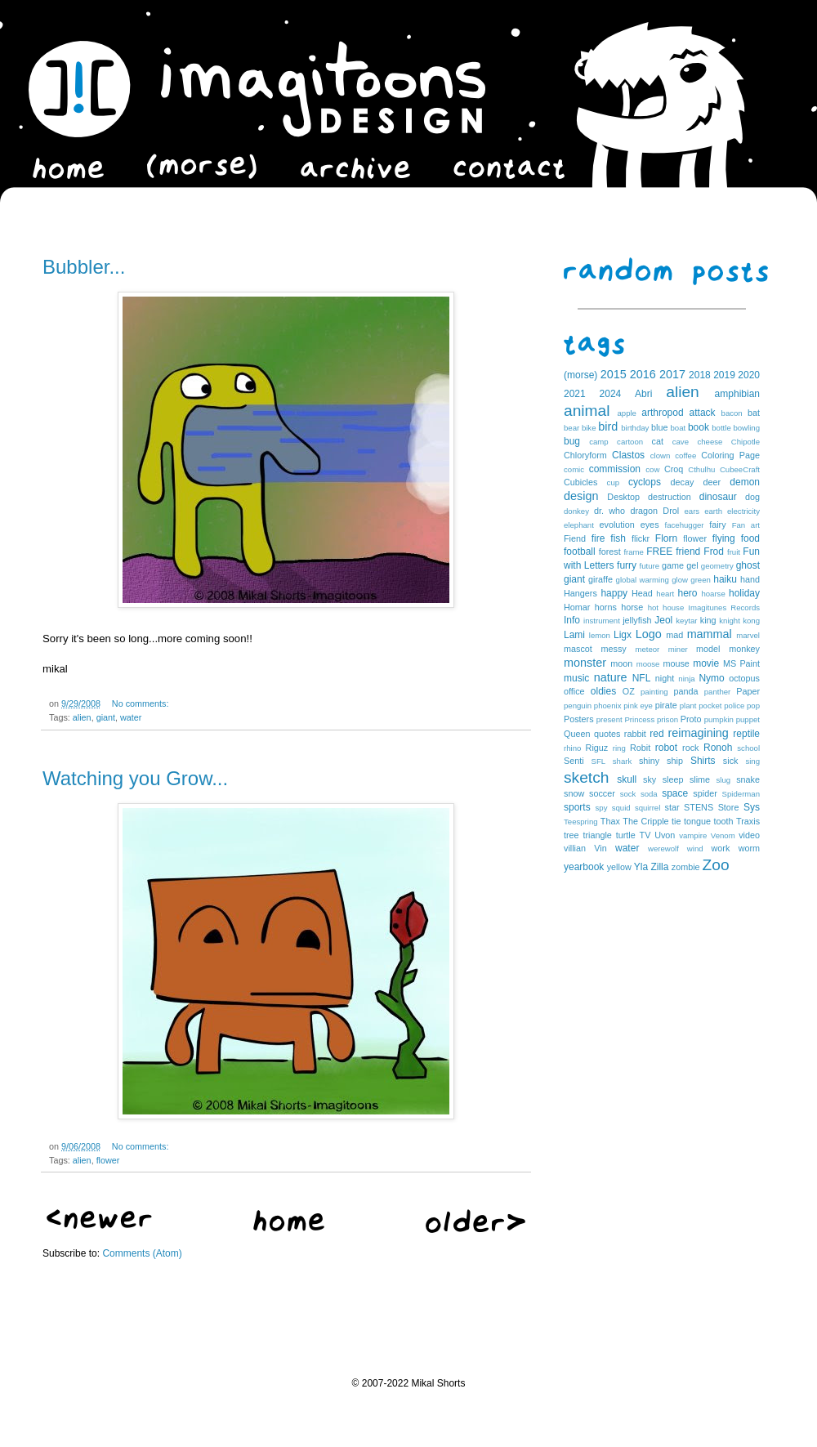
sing (752, 761)
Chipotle (745, 441)
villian (575, 848)
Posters (579, 719)
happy (613, 593)
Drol (671, 511)
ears (691, 511)
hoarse (713, 593)
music (576, 678)
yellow (619, 867)
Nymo (711, 678)
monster (585, 662)
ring (619, 748)
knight (729, 620)
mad (674, 635)
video (749, 835)
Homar (577, 607)
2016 (643, 374)
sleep (673, 779)
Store (728, 807)
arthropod (662, 412)
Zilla (659, 867)
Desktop (623, 497)
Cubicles (580, 482)
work (721, 848)
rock (690, 748)
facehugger (684, 524)
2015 (613, 374)
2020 (749, 375)
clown (660, 455)
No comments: (140, 703)
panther (717, 691)
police (734, 705)
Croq (673, 469)
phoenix (608, 705)
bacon (732, 413)
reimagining (697, 732)
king (708, 620)
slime (700, 779)
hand (750, 579)
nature (610, 677)
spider (705, 793)
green (700, 579)
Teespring (581, 821)
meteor (647, 649)
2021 (575, 394)
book (698, 427)
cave (680, 441)
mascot (578, 649)
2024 (611, 394)
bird (608, 426)
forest (610, 551)
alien (82, 717)
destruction (669, 497)
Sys (751, 807)
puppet (748, 719)
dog (752, 497)
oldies (603, 691)
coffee (685, 455)
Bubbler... (83, 267)
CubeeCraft (740, 469)
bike (589, 427)
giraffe (600, 579)
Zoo (716, 864)
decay (682, 482)
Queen (577, 734)
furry (626, 565)
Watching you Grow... (135, 778)
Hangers (580, 593)
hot (653, 607)
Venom (723, 835)
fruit (733, 551)
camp (598, 441)
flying (723, 538)
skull (626, 779)
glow (680, 579)
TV (645, 835)
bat (754, 413)
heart (665, 593)
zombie (686, 867)
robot (666, 747)
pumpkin (719, 719)
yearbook (584, 867)
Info (572, 620)
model (708, 649)
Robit (640, 748)
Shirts (703, 760)
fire (598, 538)
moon (621, 663)
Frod (713, 551)
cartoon (630, 441)
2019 (724, 375)
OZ (629, 691)
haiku (725, 579)
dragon (644, 511)
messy (614, 649)
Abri (643, 394)
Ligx (623, 635)
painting (654, 691)
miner (678, 649)
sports (577, 807)
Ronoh (717, 747)
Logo (649, 634)
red (656, 733)
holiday (744, 593)
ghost (748, 565)
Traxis (748, 821)
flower (108, 1160)
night (664, 678)
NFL (641, 678)
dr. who (609, 511)
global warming (642, 579)
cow (652, 469)
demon (745, 482)
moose (648, 663)
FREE (659, 551)
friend (688, 551)
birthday (635, 427)
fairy (717, 524)
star (672, 807)
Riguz (597, 748)
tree (571, 835)
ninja (686, 678)
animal (587, 410)
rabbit (635, 734)
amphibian (737, 394)
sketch (586, 777)
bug (572, 441)
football (580, 551)
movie (706, 663)
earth (713, 511)
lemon (599, 635)
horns (606, 607)
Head (642, 593)
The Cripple (645, 821)
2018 (700, 375)
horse (632, 607)
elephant (579, 524)
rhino (572, 748)
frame (633, 551)
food (750, 538)
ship (675, 761)
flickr (641, 538)
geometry (717, 565)
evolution (616, 524)
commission (615, 469)
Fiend (575, 538)
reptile (746, 733)
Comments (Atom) (141, 1253)
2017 (672, 374)
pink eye (638, 705)
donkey (576, 511)
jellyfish (637, 620)
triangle (597, 835)
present (609, 719)
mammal (709, 634)
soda (649, 793)
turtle (626, 835)
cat (657, 441)
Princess (639, 719)
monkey (744, 649)
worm (749, 848)
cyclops (644, 482)
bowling (746, 427)
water (130, 717)
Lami (574, 635)
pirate (666, 705)
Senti (574, 761)
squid (621, 807)
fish (618, 538)
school (748, 748)
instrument (601, 620)
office (574, 691)
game (673, 565)
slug (724, 779)
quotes (607, 734)
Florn (666, 538)
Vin (600, 848)
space (675, 793)
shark (622, 761)
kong (751, 620)
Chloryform (585, 455)
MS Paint (741, 663)
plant (688, 705)
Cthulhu (701, 469)
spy (602, 807)
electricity (743, 511)
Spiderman (741, 793)
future (650, 565)
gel (692, 565)
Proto (691, 719)
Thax (610, 821)
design (581, 495)
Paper (748, 691)
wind (695, 848)
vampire (693, 835)
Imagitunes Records (724, 607)
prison (667, 719)
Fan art (746, 524)
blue (659, 427)
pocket (710, 705)
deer (712, 482)
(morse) (580, 375)
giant (105, 717)
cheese (709, 441)
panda (686, 691)
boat (678, 427)
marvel (748, 635)
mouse (676, 663)
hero (687, 593)
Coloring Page (730, 455)
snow (574, 793)
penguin (578, 705)
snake (748, 779)
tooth (724, 821)
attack (703, 412)
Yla (641, 867)
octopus (744, 678)
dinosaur (718, 496)
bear (571, 427)
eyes (650, 524)
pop (753, 705)
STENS (698, 807)
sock (628, 793)
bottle (721, 427)
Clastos (628, 455)
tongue (697, 821)
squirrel (647, 807)
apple (626, 413)
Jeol (663, 620)
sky (649, 779)
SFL (599, 761)
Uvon (664, 835)
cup (613, 482)
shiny (649, 761)
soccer (602, 793)
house (673, 607)
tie (676, 821)
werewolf (663, 848)
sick (731, 761)
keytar (686, 620)
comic (574, 469)
